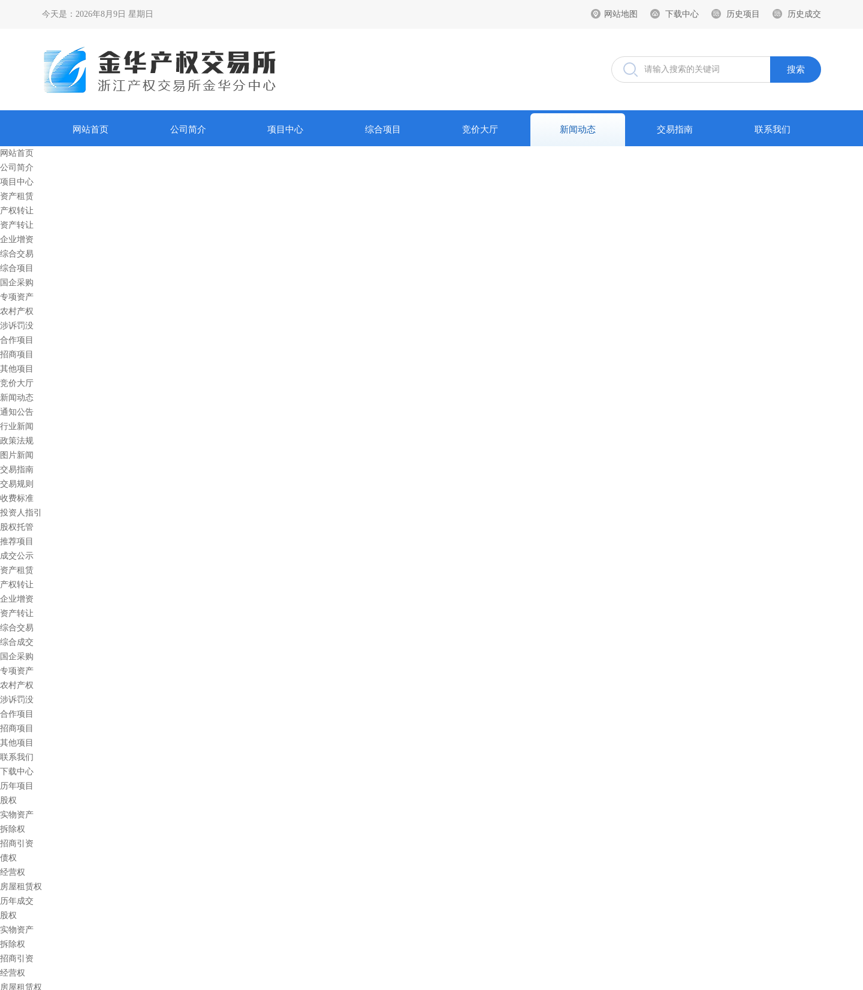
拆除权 (12, 829)
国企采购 (17, 282)
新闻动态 (578, 129)
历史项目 (743, 14)
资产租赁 (17, 196)
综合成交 (17, 642)
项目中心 (285, 129)
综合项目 (383, 129)
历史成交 (804, 14)
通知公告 (17, 412)
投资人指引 (21, 512)
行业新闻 (17, 426)
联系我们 (772, 129)
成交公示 (17, 555)
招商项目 (17, 354)
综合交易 (17, 253)
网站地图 (621, 14)
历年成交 (17, 901)
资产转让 (17, 225)
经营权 (12, 872)
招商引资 (17, 843)
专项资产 (17, 296)
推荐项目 (17, 541)
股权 (8, 800)
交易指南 (675, 129)
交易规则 (17, 483)
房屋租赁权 (21, 886)
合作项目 (17, 340)
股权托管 (17, 527)
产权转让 (17, 210)
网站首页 (90, 129)
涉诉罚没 (17, 325)
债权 (8, 857)
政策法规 (17, 440)
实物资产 (17, 814)
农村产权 (17, 311)
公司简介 (188, 129)
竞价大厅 (480, 129)
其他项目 (17, 368)
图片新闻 (17, 455)
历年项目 (17, 785)
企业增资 (17, 239)
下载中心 (682, 14)
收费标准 (17, 498)
